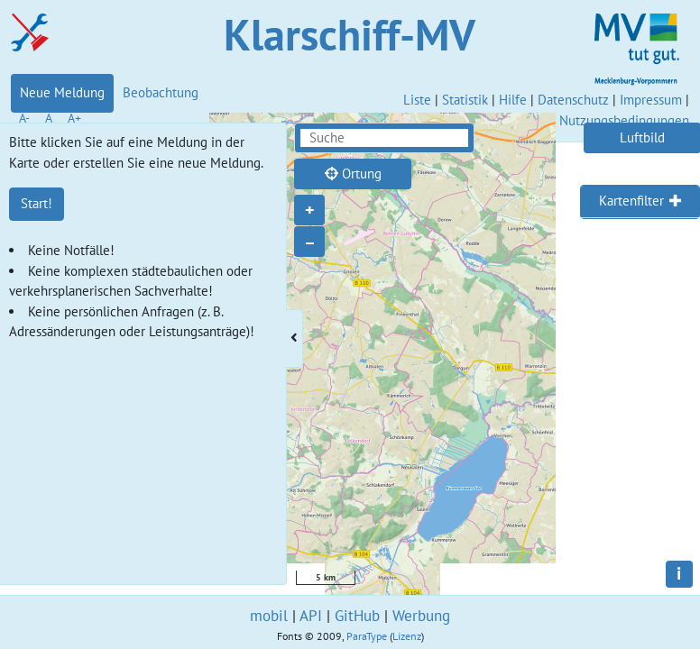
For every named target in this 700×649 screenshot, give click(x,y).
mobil (269, 616)
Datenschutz (573, 99)
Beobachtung (160, 92)
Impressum (651, 99)
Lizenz (406, 636)
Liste (417, 99)
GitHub (357, 616)
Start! (36, 203)
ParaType (366, 636)
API (310, 616)
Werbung (421, 616)
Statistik (465, 99)
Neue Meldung (62, 92)
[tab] (640, 202)
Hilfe (513, 99)
